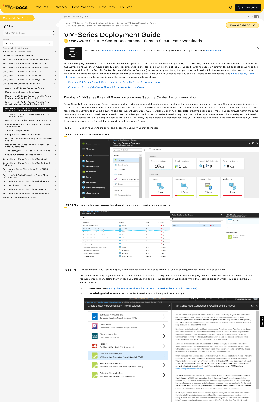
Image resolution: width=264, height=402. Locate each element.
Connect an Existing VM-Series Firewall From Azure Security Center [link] (106, 87)
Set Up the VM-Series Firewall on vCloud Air (25, 64)
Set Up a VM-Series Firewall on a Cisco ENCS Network (25, 170)
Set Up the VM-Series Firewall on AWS (22, 72)
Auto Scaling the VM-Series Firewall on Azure (27, 151)
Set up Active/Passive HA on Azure (22, 134)
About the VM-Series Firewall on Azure (24, 88)
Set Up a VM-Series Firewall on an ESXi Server (26, 60)
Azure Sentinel (213, 50)
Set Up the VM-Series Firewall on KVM (22, 76)
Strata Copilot (248, 8)
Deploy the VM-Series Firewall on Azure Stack (28, 120)
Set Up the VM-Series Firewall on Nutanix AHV (26, 193)
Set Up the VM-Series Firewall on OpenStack (25, 159)
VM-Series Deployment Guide (99, 23)
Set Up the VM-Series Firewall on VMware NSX (26, 68)
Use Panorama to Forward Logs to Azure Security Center (28, 115)
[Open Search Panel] (231, 7)
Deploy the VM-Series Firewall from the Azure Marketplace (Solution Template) (28, 97)
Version (6, 39)
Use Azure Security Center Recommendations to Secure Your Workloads (28, 109)
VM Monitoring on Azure (17, 130)
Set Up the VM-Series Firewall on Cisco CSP (25, 189)
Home (67, 23)
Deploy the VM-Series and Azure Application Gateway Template (27, 146)
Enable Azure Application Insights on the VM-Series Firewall (27, 125)
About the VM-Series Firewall (17, 51)
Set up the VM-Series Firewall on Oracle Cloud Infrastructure (26, 176)
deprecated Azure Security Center (120, 50)
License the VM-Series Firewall (18, 56)
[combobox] (28, 33)
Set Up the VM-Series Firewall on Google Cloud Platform (26, 164)
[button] (262, 321)
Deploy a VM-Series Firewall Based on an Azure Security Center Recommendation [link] (114, 82)
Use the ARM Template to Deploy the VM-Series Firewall (29, 139)
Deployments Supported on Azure (22, 92)
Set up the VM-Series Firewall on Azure (22, 84)
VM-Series (77, 23)
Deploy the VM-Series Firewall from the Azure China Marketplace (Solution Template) (28, 103)
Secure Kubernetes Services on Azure (23, 155)
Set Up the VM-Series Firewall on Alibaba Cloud (26, 181)
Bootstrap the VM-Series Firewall (19, 197)
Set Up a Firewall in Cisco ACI (17, 185)
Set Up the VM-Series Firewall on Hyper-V (24, 80)
